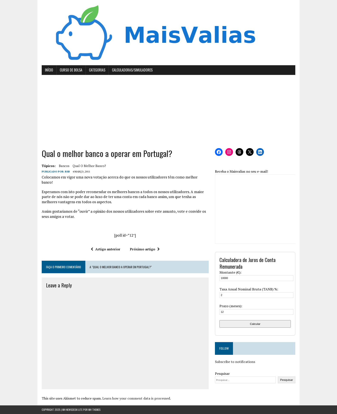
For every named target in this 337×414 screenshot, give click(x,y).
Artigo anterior (105, 249)
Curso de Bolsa (71, 70)
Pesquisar (222, 373)
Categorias (97, 70)
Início (49, 70)
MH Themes (94, 409)
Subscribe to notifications (235, 361)
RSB (67, 171)
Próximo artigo (145, 249)
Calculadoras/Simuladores (132, 70)
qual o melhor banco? (89, 166)
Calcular (255, 324)
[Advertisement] (168, 111)
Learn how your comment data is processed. (136, 398)
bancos (64, 166)
